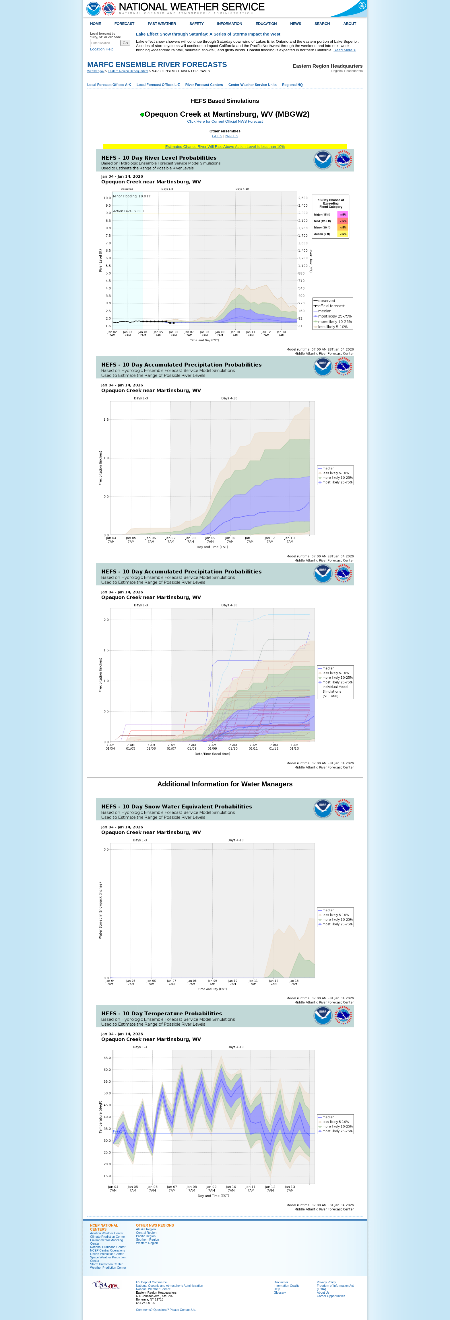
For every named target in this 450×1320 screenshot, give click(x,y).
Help (277, 1289)
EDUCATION (266, 23)
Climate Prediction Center (107, 1236)
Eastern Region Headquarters (128, 71)
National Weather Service (153, 1289)
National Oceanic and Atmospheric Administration (169, 1285)
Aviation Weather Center (106, 1233)
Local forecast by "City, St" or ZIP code (105, 35)
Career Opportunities (331, 1296)
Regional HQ (292, 85)
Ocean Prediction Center (107, 1254)
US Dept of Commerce (151, 1282)
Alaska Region (146, 1229)
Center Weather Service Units (252, 85)
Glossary (280, 1292)
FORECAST (124, 23)
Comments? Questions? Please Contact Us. (166, 1309)
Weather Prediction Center (108, 1267)
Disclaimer (281, 1282)
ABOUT (349, 23)
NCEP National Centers (104, 1227)
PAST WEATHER (162, 23)
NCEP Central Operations (107, 1250)
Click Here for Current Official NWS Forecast (225, 121)
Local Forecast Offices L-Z (158, 85)
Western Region (147, 1243)
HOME (95, 23)
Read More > (344, 50)
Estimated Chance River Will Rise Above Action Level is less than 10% (225, 146)
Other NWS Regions (155, 1225)
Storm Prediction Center (106, 1264)
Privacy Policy (326, 1282)
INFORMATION (229, 23)
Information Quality (286, 1285)
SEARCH (322, 23)
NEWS (295, 23)
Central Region (146, 1232)
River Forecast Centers (204, 85)
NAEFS (231, 136)
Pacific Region (146, 1236)
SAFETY (196, 23)
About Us (323, 1292)
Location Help (102, 49)
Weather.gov (95, 71)
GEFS (217, 136)
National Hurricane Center (107, 1247)
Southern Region (147, 1239)
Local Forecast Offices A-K (109, 85)
